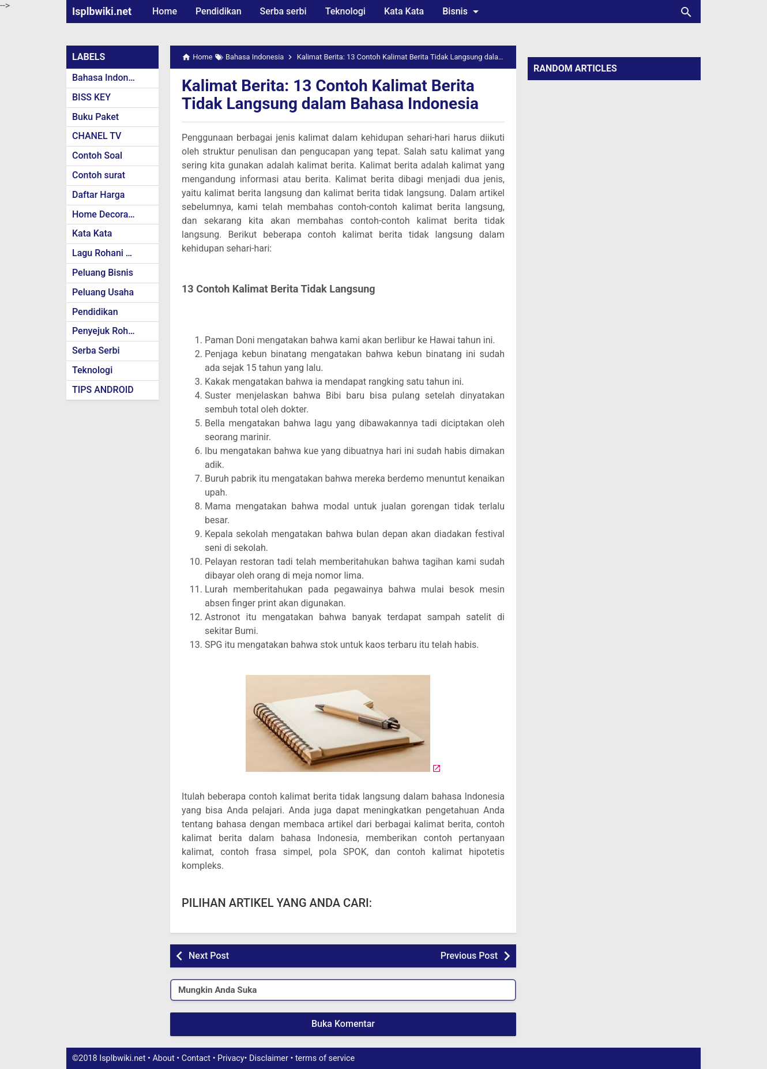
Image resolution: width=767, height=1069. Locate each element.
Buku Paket (95, 116)
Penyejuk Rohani (106, 330)
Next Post (209, 955)
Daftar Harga (98, 194)
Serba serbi (283, 11)
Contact (196, 1058)
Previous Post (469, 955)
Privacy (231, 1058)
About (163, 1058)
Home (164, 11)
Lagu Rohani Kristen (113, 252)
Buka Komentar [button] (343, 1023)
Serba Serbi (96, 350)
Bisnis (462, 11)
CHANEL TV (96, 135)
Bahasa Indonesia (108, 77)
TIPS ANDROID (103, 389)
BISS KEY (91, 97)
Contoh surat (98, 175)
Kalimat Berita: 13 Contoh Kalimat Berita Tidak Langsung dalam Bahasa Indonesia (330, 94)
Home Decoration (108, 214)
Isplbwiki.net (101, 11)
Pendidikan (218, 11)
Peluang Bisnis (102, 272)
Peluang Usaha (103, 292)
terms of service (325, 1058)
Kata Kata (404, 11)
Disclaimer (268, 1058)
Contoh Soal (97, 155)
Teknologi (345, 11)
